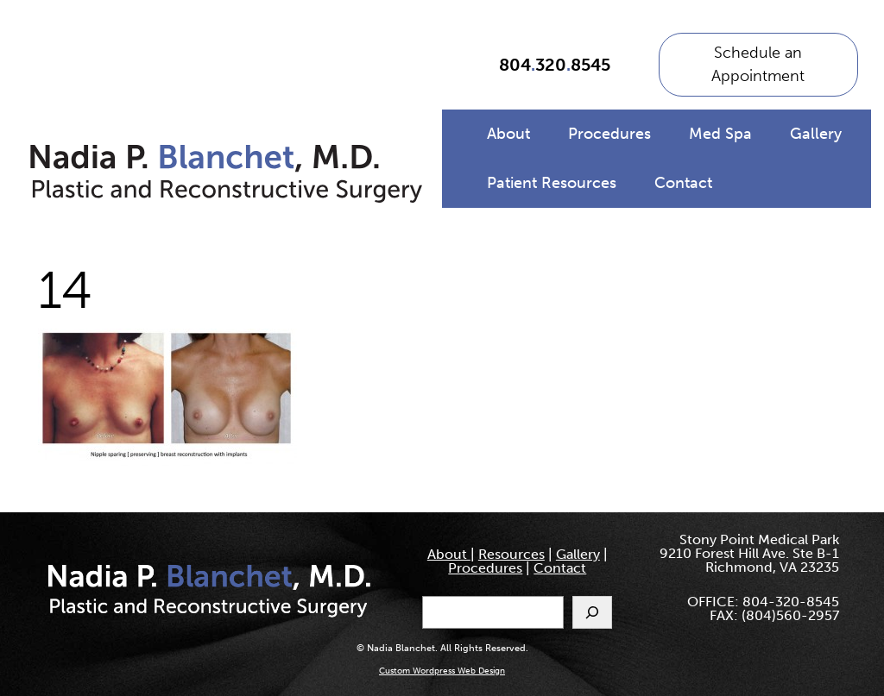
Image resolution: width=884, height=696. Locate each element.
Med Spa (720, 133)
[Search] (592, 612)
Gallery (816, 133)
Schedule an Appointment (758, 64)
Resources (511, 554)
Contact (683, 182)
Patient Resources (551, 182)
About (508, 133)
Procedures (609, 133)
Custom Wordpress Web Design (442, 671)
